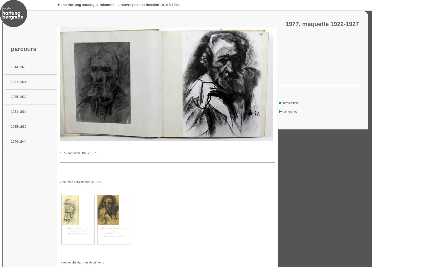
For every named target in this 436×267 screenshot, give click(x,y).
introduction (288, 102)
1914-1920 (18, 67)
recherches (288, 111)
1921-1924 (18, 82)
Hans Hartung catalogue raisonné (86, 5)
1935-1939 (18, 127)
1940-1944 (18, 142)
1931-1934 (18, 112)
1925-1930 (18, 97)
